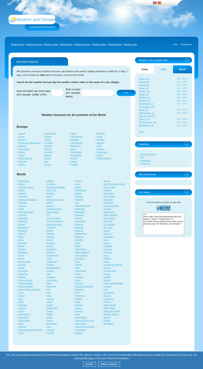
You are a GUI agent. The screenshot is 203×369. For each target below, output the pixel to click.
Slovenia (101, 143)
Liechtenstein (76, 136)
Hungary (48, 152)
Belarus (21, 233)
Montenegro (75, 152)
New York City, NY (147, 116)
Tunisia (107, 268)
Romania (101, 133)
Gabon (50, 230)
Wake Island (109, 308)
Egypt (49, 196)
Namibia (79, 240)
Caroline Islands (25, 283)
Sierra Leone (109, 196)
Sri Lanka (108, 221)
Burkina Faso (24, 261)
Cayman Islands (25, 286)
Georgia (50, 237)
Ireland (47, 158)
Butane (21, 268)
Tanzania (108, 249)
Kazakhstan (52, 308)
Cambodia (23, 271)
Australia (22, 215)
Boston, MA (144, 82)
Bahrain (21, 224)
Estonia (21, 164)
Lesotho (50, 333)
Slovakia (100, 139)
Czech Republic (25, 158)
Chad (20, 292)
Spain (99, 146)
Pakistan (79, 277)
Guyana (50, 271)
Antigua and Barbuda (28, 199)
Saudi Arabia (109, 187)
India (49, 283)
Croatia (21, 152)
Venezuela (108, 299)
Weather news (17, 44)
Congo (21, 311)
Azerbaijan (23, 218)
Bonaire (21, 249)
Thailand (107, 252)
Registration (186, 44)
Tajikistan (108, 246)
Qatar (77, 302)
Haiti (49, 274)
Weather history (99, 44)
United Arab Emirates (113, 283)
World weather (115, 44)
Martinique (80, 209)
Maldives (79, 199)
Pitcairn (78, 299)
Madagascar (81, 190)
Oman (78, 274)
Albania (21, 133)
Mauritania (80, 212)
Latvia (73, 133)
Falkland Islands (54, 209)
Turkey (100, 155)
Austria (21, 136)
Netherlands (76, 155)
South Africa (109, 212)
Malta (72, 149)
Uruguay (107, 286)
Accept (89, 364)
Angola (21, 190)
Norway (73, 158)
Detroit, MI (143, 94)
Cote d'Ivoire (24, 320)
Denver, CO (144, 91)
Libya (77, 184)
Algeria (21, 184)
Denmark (22, 161)
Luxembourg (76, 143)
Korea (49, 317)
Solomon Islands (111, 206)
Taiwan (107, 243)
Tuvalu (107, 274)
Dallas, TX (143, 88)
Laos (49, 326)
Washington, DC (146, 125)
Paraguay (79, 289)
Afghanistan (23, 181)
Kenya (49, 311)
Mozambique (81, 233)
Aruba (21, 209)
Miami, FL (143, 110)
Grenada (51, 252)
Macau (78, 187)
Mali (77, 202)
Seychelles (109, 193)
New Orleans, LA (146, 113)
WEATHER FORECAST (27, 61)
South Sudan (109, 218)
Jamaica (50, 299)
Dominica (51, 184)
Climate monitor (51, 44)
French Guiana (53, 218)
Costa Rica (23, 317)
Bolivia (21, 246)
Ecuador (50, 193)
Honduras (51, 277)
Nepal (78, 246)
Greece (47, 149)
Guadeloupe (52, 255)
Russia (78, 308)
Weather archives (82, 44)
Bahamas (22, 221)
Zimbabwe (108, 323)
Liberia (78, 181)
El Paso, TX (144, 97)
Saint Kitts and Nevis (84, 320)
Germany (48, 143)
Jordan (50, 305)
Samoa (107, 181)
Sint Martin (108, 202)
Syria (106, 240)
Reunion (79, 305)
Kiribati (50, 314)
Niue (77, 268)
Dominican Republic (56, 187)
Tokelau (107, 258)
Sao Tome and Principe (114, 184)
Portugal (74, 164)
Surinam (107, 233)
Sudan (107, 230)
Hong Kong (52, 280)
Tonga (106, 261)
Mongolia (79, 227)
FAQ (142, 157)
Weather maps (130, 44)
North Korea (80, 271)
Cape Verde (23, 149)
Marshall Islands (82, 206)
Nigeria (78, 264)
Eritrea (50, 202)
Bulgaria (22, 146)
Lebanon (51, 330)
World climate (66, 44)
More (141, 131)
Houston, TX (144, 100)
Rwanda (79, 311)
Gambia (50, 233)
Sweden (100, 149)
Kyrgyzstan (52, 323)
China (21, 302)
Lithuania (74, 139)
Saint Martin (80, 323)
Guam (49, 258)
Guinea (50, 264)
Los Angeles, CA (146, 107)
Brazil (20, 255)
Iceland (47, 155)
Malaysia (79, 196)
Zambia (107, 320)
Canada (22, 277)
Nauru (78, 243)
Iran (48, 289)
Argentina (22, 202)
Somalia (107, 209)
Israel (49, 295)
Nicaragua (80, 258)
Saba (77, 314)
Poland (73, 161)
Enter (175, 44)
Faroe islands (50, 133)
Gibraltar (48, 146)
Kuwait (50, 320)
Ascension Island (26, 212)
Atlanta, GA (144, 79)
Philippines (80, 295)
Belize (21, 237)
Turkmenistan (110, 271)
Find (126, 93)
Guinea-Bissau (53, 268)
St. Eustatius (109, 224)
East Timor (51, 190)
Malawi (78, 193)
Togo (106, 255)
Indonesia (51, 286)
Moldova (79, 224)
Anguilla (22, 193)
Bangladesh (23, 227)
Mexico (78, 218)
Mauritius (79, 215)
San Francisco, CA (147, 122)
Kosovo (47, 164)
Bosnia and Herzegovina (29, 143)
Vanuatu (107, 295)
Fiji (48, 215)
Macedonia (75, 146)
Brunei (21, 258)
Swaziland (108, 237)
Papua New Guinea (84, 286)
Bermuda (22, 243)
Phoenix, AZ (144, 119)
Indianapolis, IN (146, 103)
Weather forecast (34, 44)
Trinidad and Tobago (113, 264)
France (47, 139)
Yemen (107, 317)
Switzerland (102, 152)
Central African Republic (29, 289)
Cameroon (23, 274)
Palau (77, 280)
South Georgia (110, 215)
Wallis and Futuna (112, 311)
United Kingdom (104, 158)
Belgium (22, 139)
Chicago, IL (144, 85)
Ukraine (107, 280)
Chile (20, 299)
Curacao (22, 326)
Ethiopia (50, 206)
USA (106, 289)
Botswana (22, 252)
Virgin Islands (110, 305)
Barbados (22, 230)
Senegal (107, 190)
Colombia (22, 305)
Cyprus (21, 155)
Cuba (20, 323)
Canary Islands (25, 280)
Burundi (21, 264)
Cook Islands (24, 314)
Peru (77, 292)
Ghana (50, 240)
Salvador (79, 333)
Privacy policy (109, 364)
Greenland (51, 249)
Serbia (100, 136)
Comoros (22, 308)
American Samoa (26, 187)
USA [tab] (163, 69)
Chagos (21, 295)
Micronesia (80, 221)
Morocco (79, 230)
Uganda (107, 277)
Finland (47, 136)
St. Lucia (108, 227)
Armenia (22, 206)
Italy (46, 161)
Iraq (48, 292)
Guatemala (52, 261)
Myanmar (79, 237)
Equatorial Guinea (55, 199)
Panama (79, 283)
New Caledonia (82, 252)
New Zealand (81, 255)
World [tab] (182, 69)
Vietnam (107, 302)
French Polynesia (54, 221)
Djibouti (50, 181)
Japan (49, 302)
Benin (20, 240)
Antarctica (22, 196)
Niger (77, 261)
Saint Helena (81, 317)
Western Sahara (111, 314)
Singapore (108, 199)
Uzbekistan (109, 292)
